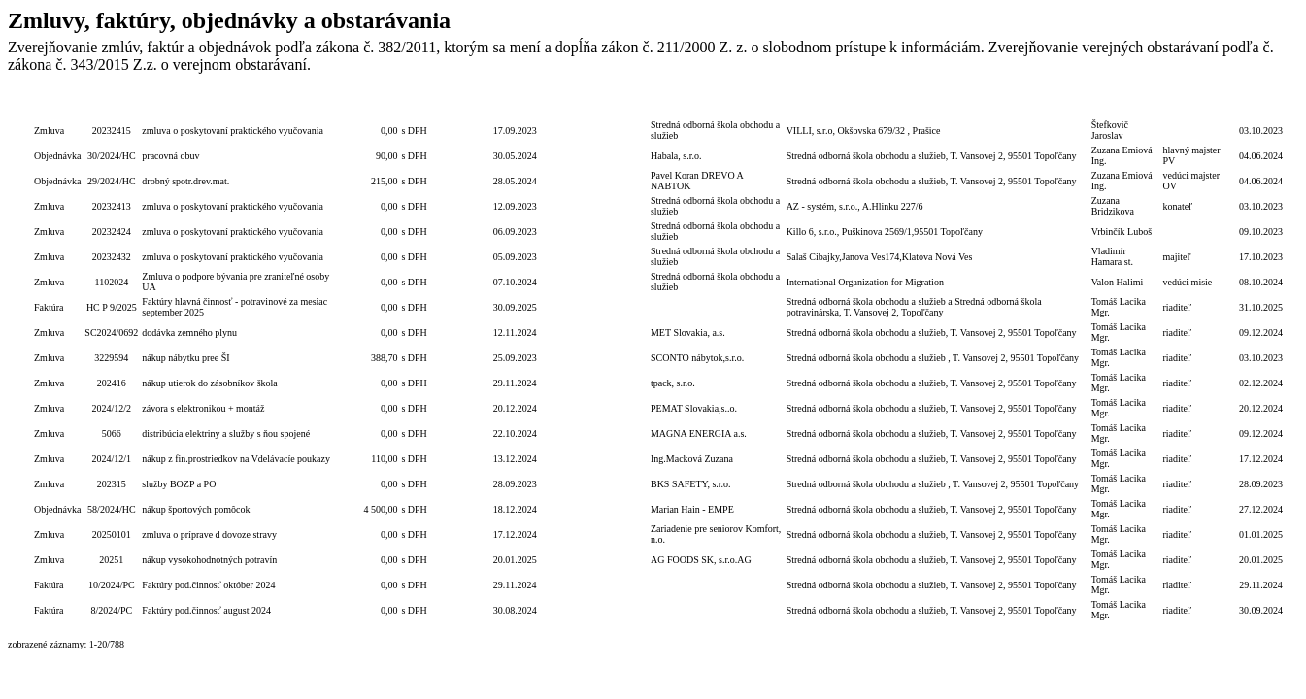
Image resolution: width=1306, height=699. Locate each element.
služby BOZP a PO (179, 484)
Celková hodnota (368, 105)
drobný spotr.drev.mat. (185, 181)
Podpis (1125, 105)
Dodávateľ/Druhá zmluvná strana (716, 105)
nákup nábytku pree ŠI (185, 357)
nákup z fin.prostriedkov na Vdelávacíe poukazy (236, 458)
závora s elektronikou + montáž (203, 408)
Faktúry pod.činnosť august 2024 (206, 610)
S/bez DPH (420, 105)
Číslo (111, 105)
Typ (58, 105)
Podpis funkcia (1192, 105)
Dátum (514, 105)
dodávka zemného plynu (189, 332)
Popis (238, 105)
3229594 (111, 357)
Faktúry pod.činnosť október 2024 (208, 585)
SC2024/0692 (111, 332)
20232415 (111, 130)
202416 (111, 383)
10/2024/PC (111, 585)
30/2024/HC (111, 155)
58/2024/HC (111, 509)
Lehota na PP (565, 105)
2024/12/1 (112, 458)
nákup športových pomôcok (196, 509)
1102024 (112, 282)
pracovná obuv (170, 155)
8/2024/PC (111, 610)
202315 (111, 484)
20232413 (111, 206)
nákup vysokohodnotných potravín (209, 559)
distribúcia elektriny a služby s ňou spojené (226, 433)
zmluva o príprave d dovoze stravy (209, 534)
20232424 (111, 231)
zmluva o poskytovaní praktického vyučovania (232, 130)
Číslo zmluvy (466, 105)
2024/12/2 (112, 408)
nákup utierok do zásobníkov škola (209, 383)
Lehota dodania (618, 105)
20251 (111, 559)
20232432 (111, 256)
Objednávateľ (937, 105)
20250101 (111, 534)
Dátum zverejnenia (1261, 105)
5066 (111, 433)
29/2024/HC (111, 181)
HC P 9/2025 (111, 307)
